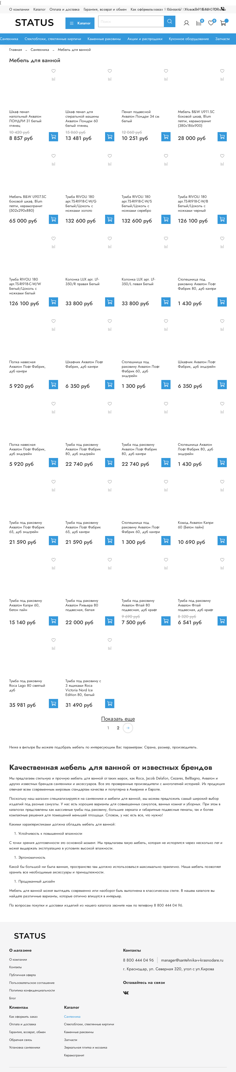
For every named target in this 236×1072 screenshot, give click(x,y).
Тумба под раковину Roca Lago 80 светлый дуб (27, 685)
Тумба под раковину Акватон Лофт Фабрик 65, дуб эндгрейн (26, 527)
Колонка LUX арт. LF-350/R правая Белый (82, 282)
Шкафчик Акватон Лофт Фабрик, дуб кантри (84, 364)
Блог (12, 998)
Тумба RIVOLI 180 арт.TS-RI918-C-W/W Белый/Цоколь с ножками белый (25, 286)
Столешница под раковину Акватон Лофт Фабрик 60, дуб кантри (141, 527)
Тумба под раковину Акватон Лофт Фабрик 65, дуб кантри (83, 527)
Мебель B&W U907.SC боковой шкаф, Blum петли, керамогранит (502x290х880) (27, 203)
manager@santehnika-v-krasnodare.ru (192, 960)
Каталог (39, 9)
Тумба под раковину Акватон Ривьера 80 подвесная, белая (81, 605)
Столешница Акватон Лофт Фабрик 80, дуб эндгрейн (195, 449)
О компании (19, 9)
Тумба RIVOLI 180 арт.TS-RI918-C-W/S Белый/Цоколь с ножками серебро (137, 203)
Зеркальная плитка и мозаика (85, 1047)
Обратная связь (20, 1039)
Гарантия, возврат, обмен (27, 1032)
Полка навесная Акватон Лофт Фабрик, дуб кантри (27, 366)
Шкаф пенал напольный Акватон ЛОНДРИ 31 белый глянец (25, 118)
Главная (15, 49)
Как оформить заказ (23, 1016)
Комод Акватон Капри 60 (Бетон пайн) (195, 525)
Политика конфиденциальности (32, 990)
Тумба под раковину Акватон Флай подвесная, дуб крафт (195, 605)
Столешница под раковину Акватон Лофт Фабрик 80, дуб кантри (197, 284)
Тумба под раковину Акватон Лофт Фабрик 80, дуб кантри (139, 449)
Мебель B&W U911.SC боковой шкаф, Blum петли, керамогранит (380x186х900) (196, 118)
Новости (191, 9)
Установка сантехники (24, 1047)
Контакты (15, 967)
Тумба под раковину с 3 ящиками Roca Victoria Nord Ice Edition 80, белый (83, 687)
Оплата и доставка (65, 9)
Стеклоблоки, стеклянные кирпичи (53, 38)
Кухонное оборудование (189, 38)
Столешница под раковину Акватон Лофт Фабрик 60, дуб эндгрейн (140, 368)
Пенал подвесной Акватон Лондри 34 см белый (140, 116)
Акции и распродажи (144, 38)
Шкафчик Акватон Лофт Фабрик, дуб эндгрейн (196, 364)
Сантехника (40, 49)
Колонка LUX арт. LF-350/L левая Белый (138, 282)
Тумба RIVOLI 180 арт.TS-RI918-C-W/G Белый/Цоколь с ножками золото (80, 203)
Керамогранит (74, 1055)
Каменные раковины (104, 38)
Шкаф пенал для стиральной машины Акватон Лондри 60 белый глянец (82, 118)
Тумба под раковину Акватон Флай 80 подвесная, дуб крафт (139, 605)
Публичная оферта (22, 975)
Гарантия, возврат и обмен (105, 9)
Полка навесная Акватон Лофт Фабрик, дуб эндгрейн (27, 449)
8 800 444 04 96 (138, 960)
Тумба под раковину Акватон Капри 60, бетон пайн (25, 605)
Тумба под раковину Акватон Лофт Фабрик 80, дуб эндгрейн (83, 449)
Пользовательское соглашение (31, 982)
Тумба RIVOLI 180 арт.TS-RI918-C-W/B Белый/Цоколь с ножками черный (193, 203)
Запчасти (222, 38)
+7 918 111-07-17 (209, 9)
